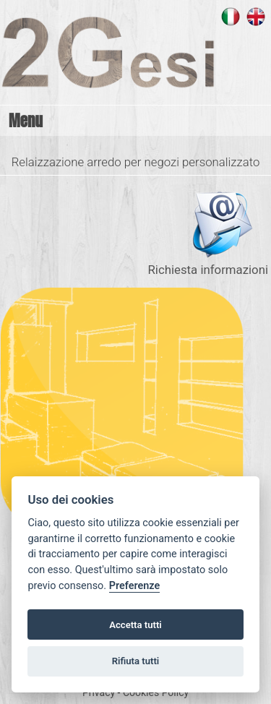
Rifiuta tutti (136, 661)
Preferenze (134, 586)
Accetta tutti (135, 624)
